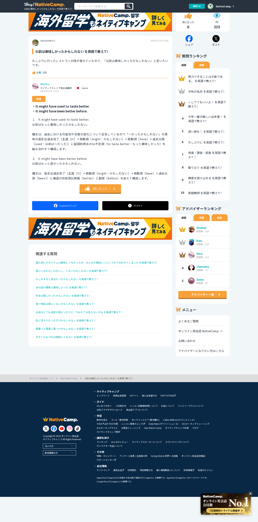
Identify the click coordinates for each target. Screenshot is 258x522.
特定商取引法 (146, 495)
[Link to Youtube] (62, 454)
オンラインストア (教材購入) (146, 445)
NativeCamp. (223, 6)
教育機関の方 (51, 477)
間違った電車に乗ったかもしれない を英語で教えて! (69, 356)
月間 (201, 77)
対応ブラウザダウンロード (110, 435)
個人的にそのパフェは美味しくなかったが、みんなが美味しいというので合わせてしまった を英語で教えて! (99, 277)
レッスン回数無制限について (144, 431)
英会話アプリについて (137, 435)
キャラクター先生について (110, 471)
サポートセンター (106, 485)
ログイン (134, 421)
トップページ (103, 421)
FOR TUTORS (168, 421)
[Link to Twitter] (46, 454)
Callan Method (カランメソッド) (178, 445)
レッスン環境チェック (133, 449)
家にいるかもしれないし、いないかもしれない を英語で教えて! (77, 289)
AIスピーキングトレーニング (196, 449)
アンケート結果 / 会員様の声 (133, 481)
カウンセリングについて (177, 467)
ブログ (195, 453)
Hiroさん (44, 96)
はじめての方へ (104, 431)
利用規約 (132, 495)
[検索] (128, 6)
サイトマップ (103, 495)
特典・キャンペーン (106, 481)
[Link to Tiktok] (77, 454)
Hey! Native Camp (152, 453)
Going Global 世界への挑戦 (164, 481)
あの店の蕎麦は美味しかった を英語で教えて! (65, 308)
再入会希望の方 (149, 421)
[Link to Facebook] (54, 454)
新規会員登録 (119, 421)
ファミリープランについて (190, 431)
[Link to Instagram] (70, 454)
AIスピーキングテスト (107, 453)
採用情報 (189, 495)
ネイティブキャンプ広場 (177, 453)
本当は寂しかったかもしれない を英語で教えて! (67, 317)
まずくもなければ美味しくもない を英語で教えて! (68, 365)
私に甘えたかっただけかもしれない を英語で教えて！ (70, 346)
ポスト (136, 218)
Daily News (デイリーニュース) (163, 449)
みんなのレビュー (119, 467)
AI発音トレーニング (130, 453)
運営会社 (118, 495)
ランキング (102, 467)
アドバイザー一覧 (202, 307)
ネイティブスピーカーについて (147, 467)
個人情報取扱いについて (168, 495)
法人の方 (49, 471)
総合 (219, 230)
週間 (183, 77)
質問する (195, 6)
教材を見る (102, 445)
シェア (65, 218)
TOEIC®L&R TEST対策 (107, 449)
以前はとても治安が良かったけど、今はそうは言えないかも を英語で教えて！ (86, 337)
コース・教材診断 (119, 445)
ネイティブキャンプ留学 (108, 457)
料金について (167, 431)
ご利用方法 (120, 431)
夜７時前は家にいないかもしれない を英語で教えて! (69, 327)
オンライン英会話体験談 (193, 481)
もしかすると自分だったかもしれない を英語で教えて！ (72, 298)
